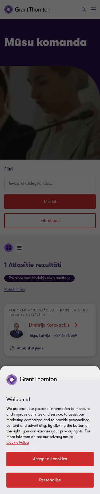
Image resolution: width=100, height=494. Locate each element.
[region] (50, 430)
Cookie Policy (17, 442)
